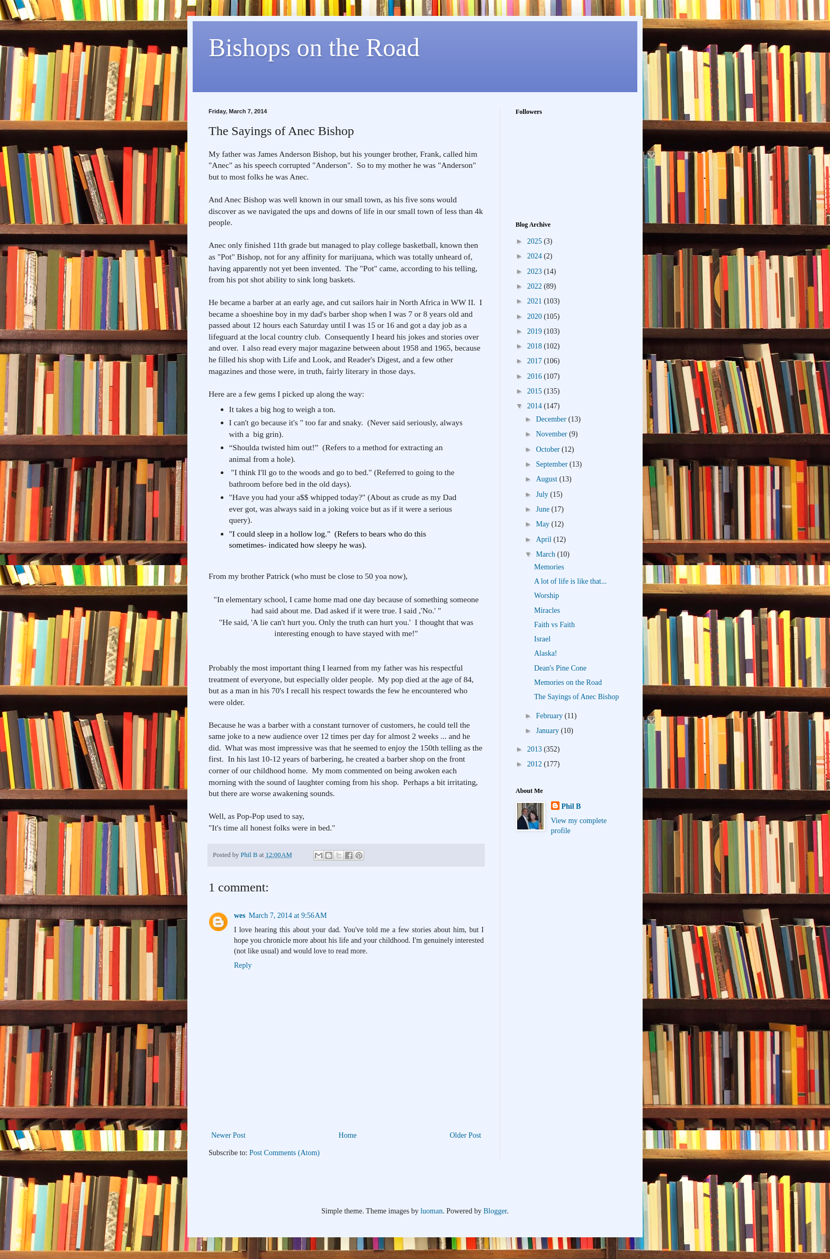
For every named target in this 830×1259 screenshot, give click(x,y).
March (546, 554)
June (543, 509)
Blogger (495, 1211)
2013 (535, 749)
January (548, 731)
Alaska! (545, 653)
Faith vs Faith (554, 625)
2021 (535, 301)
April (544, 539)
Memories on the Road (568, 682)
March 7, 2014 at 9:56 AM (288, 915)
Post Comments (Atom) (284, 1153)
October (549, 449)
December (552, 419)
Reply (242, 965)
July (543, 494)
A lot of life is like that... (570, 581)
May (543, 524)
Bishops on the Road (314, 47)
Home (348, 1135)
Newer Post (228, 1135)
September (552, 464)
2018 (535, 346)
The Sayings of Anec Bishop (576, 697)
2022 (535, 286)
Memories (549, 567)
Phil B (571, 806)
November (552, 434)
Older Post (466, 1135)
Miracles (547, 610)
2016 (535, 376)
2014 (535, 406)
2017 (535, 361)
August (547, 479)
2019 (535, 331)
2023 (535, 271)
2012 (535, 764)
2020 (535, 316)
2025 (535, 241)
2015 (535, 391)
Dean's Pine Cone (560, 668)
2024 (535, 256)
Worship (546, 596)
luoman (431, 1211)
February (550, 716)
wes (240, 915)
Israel (542, 639)
